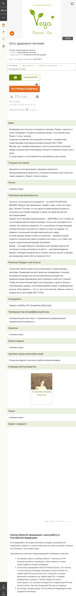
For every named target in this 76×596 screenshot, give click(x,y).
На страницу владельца (25, 88)
